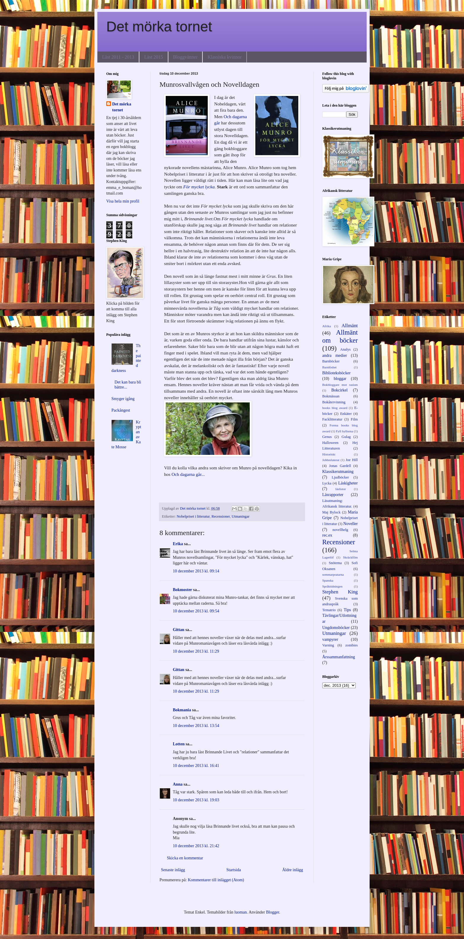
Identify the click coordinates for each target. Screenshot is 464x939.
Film (354, 419)
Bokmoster (182, 590)
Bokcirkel (339, 390)
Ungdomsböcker (336, 627)
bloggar (340, 378)
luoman (240, 912)
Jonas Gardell (340, 466)
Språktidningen (332, 586)
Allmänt (349, 325)
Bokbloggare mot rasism (340, 384)
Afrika (326, 326)
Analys (345, 349)
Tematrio (329, 610)
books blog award (334, 408)
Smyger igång (123, 399)
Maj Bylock (331, 512)
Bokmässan (330, 396)
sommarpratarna (333, 574)
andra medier (334, 355)
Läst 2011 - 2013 (118, 57)
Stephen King (340, 592)
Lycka (326, 483)
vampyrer (330, 639)
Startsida (233, 870)
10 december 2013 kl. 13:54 (196, 725)
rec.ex (327, 535)
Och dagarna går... (188, 474)
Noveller (350, 523)
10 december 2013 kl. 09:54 (196, 611)
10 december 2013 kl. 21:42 (196, 846)
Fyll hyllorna (344, 431)
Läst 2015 (153, 57)
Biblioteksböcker (336, 373)
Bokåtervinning (333, 402)
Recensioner (221, 516)
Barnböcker (331, 361)
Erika (178, 544)
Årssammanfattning (338, 657)
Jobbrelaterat (330, 460)
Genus (327, 437)
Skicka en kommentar (185, 858)
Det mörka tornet (159, 26)
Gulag (346, 437)
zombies (351, 645)
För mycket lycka (199, 186)
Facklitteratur (332, 419)
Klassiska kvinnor (224, 57)
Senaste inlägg (173, 870)
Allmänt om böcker (340, 336)
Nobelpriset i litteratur (193, 516)
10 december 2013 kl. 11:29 (196, 651)
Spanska (327, 580)
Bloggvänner (185, 57)
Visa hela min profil (122, 201)
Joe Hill (352, 460)
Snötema (335, 563)
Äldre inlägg (292, 870)
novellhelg (340, 530)
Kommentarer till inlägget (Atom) (216, 880)
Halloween (330, 443)
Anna (178, 784)
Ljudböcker (340, 477)
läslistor (340, 489)
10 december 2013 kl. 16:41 (196, 765)
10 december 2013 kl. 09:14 (196, 571)
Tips (347, 610)
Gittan (178, 629)
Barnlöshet (329, 367)
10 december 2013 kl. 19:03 (196, 800)
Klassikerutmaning (338, 471)
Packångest (121, 410)
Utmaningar (240, 516)
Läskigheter (348, 483)
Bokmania (182, 710)
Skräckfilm (350, 557)
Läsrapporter (333, 494)
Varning (328, 645)
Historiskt (328, 454)
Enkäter (346, 414)
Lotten (179, 744)
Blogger (272, 912)
